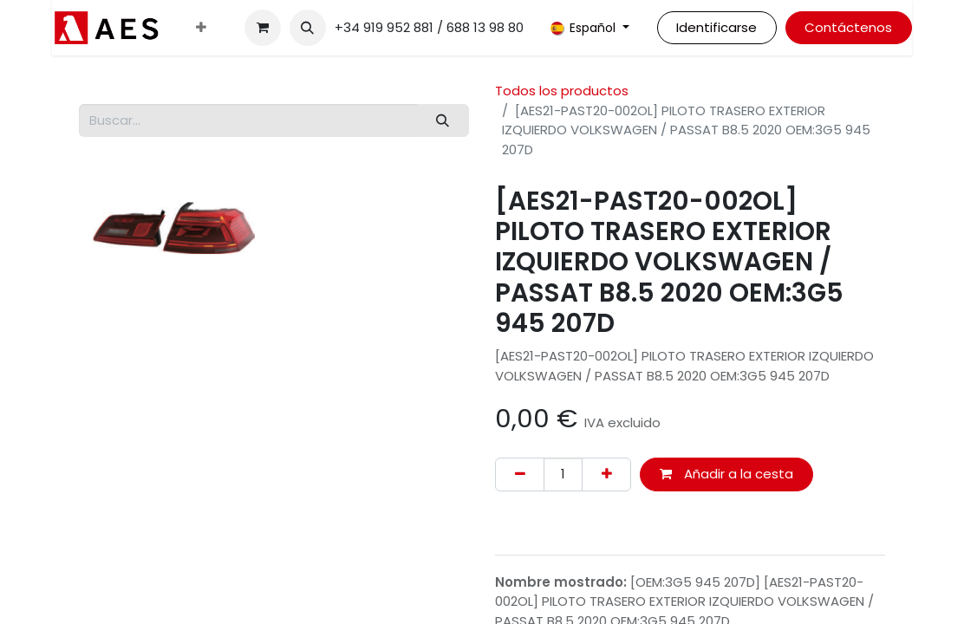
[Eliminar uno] (519, 474)
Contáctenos (848, 27)
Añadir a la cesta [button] (726, 474)
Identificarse (716, 27)
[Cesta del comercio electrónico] (262, 28)
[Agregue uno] (606, 474)
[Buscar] (443, 121)
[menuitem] (201, 28)
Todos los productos (562, 90)
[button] (308, 28)
